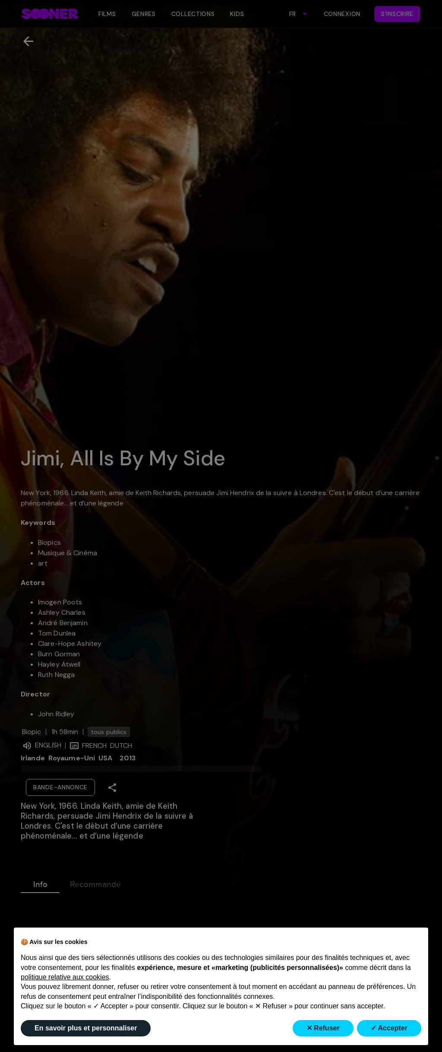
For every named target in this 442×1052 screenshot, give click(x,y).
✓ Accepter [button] (389, 1028)
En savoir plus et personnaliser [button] (86, 1028)
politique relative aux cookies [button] (65, 977)
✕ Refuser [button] (323, 1028)
